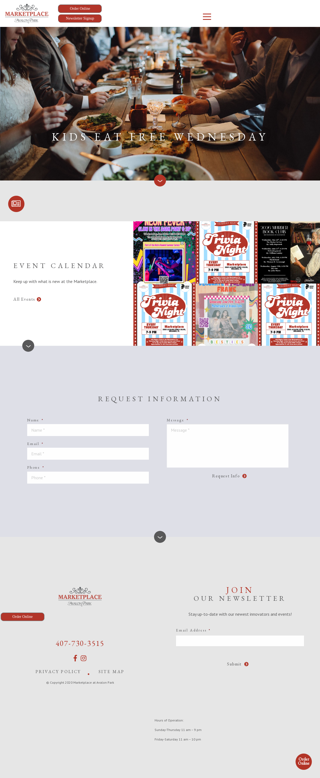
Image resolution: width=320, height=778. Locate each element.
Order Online (303, 761)
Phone (36, 467)
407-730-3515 (80, 643)
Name (35, 420)
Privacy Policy (58, 671)
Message (178, 420)
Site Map (112, 671)
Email (35, 443)
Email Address (193, 630)
